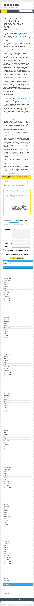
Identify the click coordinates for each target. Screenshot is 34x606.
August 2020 (6, 405)
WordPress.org (7, 593)
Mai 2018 (6, 459)
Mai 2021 (6, 387)
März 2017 (6, 481)
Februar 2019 (7, 442)
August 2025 (6, 284)
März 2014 (6, 555)
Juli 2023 (6, 333)
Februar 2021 (7, 393)
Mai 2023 (6, 337)
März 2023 (6, 341)
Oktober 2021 (7, 376)
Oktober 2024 (7, 302)
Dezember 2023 (7, 323)
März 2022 (6, 366)
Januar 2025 (6, 296)
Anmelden (6, 587)
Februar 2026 (7, 274)
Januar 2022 (6, 370)
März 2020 (6, 415)
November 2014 (7, 539)
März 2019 (6, 440)
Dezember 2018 (7, 446)
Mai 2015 (6, 526)
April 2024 (6, 315)
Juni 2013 (6, 574)
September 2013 (7, 567)
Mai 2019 (6, 436)
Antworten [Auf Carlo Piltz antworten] (25, 212)
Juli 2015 (6, 522)
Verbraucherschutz (19, 176)
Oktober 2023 (7, 327)
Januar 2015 (6, 535)
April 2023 (6, 339)
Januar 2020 (6, 419)
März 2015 (6, 530)
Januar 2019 (6, 444)
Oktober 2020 (7, 401)
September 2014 (7, 543)
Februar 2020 (7, 417)
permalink (8, 177)
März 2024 (6, 317)
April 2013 (6, 578)
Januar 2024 (6, 321)
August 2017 (6, 471)
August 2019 (6, 430)
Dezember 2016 (7, 487)
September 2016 (7, 493)
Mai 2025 (6, 288)
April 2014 (6, 553)
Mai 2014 (6, 551)
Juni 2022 (6, 360)
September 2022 (7, 354)
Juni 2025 (6, 286)
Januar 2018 (6, 465)
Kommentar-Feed (7, 591)
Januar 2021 (6, 395)
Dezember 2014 (7, 537)
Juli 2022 (6, 358)
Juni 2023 (6, 335)
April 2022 (6, 364)
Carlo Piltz (17, 29)
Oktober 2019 (7, 426)
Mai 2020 (6, 411)
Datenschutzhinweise (20, 98)
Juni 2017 (6, 475)
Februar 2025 (7, 294)
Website (6, 246)
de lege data (11, 5)
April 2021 (6, 389)
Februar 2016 (7, 508)
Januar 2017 (6, 485)
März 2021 (6, 391)
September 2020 (7, 403)
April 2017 (6, 479)
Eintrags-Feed (7, 589)
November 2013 (7, 563)
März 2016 (6, 506)
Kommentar (8, 229)
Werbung (25, 176)
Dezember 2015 (7, 512)
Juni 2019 (6, 434)
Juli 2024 (6, 309)
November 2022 (7, 350)
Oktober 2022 (7, 352)
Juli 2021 (6, 382)
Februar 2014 (7, 557)
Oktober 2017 (7, 469)
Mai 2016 (6, 502)
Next (29, 181)
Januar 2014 (6, 559)
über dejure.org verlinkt (14, 222)
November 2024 (7, 300)
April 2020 (6, 413)
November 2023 (7, 325)
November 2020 (7, 399)
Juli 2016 (6, 498)
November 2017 (7, 467)
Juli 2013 (6, 572)
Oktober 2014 (7, 541)
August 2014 (6, 545)
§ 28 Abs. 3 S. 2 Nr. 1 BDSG (19, 145)
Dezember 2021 (7, 372)
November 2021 (7, 374)
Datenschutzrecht (13, 176)
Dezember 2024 (7, 298)
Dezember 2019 (7, 422)
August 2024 (6, 306)
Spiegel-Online (24, 33)
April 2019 (6, 438)
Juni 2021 (6, 385)
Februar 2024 (7, 319)
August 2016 (6, 496)
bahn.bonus (18, 36)
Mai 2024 (6, 313)
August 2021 (6, 380)
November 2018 (7, 448)
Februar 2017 (7, 483)
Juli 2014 (6, 547)
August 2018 (6, 452)
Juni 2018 (6, 456)
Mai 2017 (6, 477)
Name (6, 240)
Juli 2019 (6, 432)
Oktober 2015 (7, 516)
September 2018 (7, 450)
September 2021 (7, 378)
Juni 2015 (6, 524)
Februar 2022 (7, 368)
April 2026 (6, 269)
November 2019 (7, 424)
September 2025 (7, 282)
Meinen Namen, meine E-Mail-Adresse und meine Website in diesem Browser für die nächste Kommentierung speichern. (17, 251)
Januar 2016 (6, 510)
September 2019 (7, 428)
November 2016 (7, 489)
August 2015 (6, 520)
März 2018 (6, 463)
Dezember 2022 (7, 348)
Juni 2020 (6, 409)
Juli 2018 (6, 454)
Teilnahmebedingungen (11, 51)
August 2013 (6, 569)
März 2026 (6, 272)
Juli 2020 (6, 407)
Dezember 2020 (7, 397)
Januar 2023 (6, 345)
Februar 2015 (7, 533)
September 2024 (7, 304)
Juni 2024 (6, 311)
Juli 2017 (6, 473)
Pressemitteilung (9, 173)
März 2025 (6, 292)
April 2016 (6, 504)
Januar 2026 (6, 276)
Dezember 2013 (7, 561)
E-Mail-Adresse (8, 243)
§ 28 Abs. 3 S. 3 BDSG (24, 149)
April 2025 (6, 290)
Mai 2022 (6, 362)
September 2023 (7, 329)
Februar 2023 (7, 343)
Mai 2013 (6, 576)
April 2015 (6, 528)
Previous (6, 181)
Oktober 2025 (7, 280)
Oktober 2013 (7, 565)
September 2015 (7, 518)
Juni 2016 (6, 500)
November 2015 (7, 514)
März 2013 (6, 580)
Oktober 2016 (7, 491)
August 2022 (6, 356)
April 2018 (6, 461)
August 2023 (6, 331)
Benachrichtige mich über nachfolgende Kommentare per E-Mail (17, 255)
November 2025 (7, 278)
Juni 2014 (6, 549)
